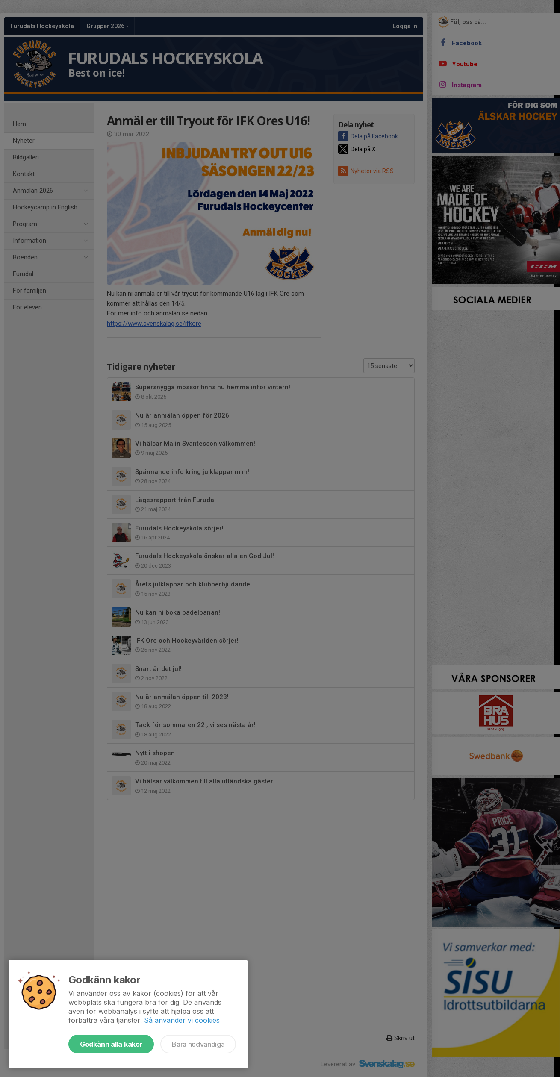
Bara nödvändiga (198, 1044)
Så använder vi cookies (182, 1020)
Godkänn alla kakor (111, 1044)
